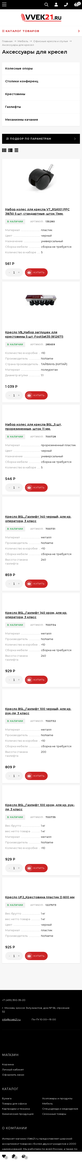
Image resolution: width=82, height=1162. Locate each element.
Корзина (8, 1064)
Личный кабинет (13, 1069)
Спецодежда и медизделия (60, 1108)
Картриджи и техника (16, 1108)
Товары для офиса (14, 1103)
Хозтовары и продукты (57, 1098)
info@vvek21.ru (11, 1019)
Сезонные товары (54, 1113)
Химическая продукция (18, 1113)
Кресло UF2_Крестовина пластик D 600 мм (40, 897)
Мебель (47, 1103)
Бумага (6, 1098)
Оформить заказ (13, 1074)
